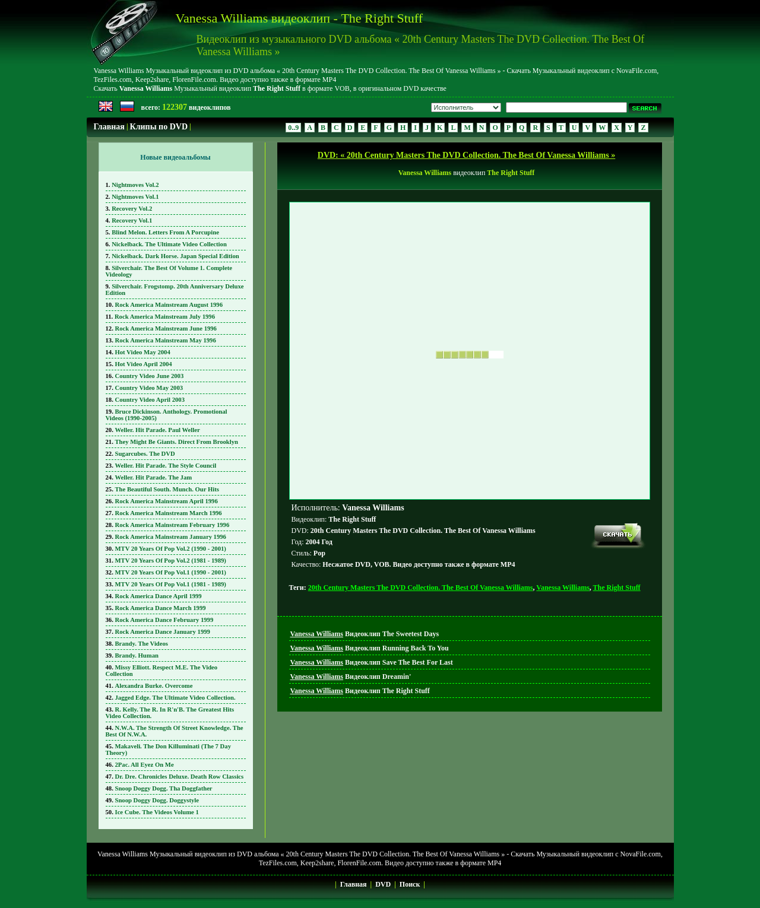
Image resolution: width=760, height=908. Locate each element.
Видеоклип (364, 634)
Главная (109, 126)
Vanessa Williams (562, 587)
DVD (383, 884)
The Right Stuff (617, 587)
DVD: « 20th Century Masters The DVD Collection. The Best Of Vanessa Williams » (466, 155)
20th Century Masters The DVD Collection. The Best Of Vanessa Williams (420, 587)
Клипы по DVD (159, 126)
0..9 (293, 127)
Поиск (410, 884)
